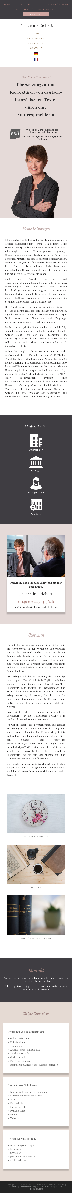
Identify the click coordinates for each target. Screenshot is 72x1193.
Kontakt (36, 14)
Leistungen (36, 38)
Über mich (36, 43)
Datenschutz (25, 1187)
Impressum (38, 1187)
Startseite (13, 1187)
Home (36, 34)
